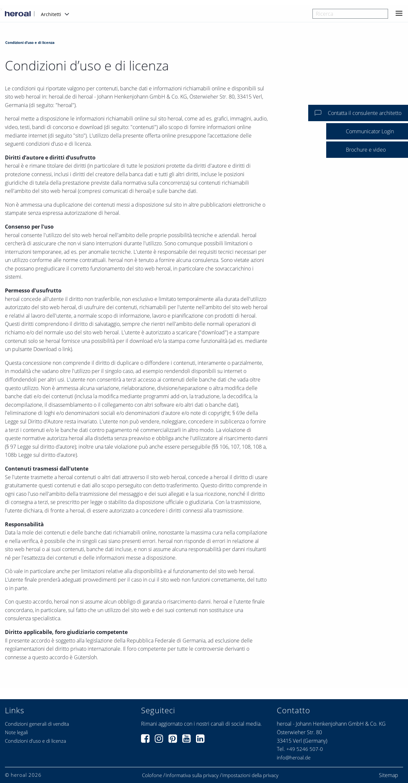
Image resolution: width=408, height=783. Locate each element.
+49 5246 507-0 (304, 749)
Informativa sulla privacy (192, 775)
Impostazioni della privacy (250, 775)
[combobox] (350, 14)
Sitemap (388, 775)
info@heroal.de (293, 757)
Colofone (152, 775)
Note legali (16, 732)
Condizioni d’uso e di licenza (35, 740)
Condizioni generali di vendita (37, 723)
